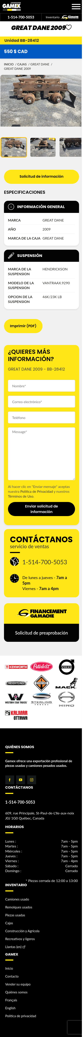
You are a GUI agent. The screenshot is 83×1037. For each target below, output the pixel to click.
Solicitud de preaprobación (41, 632)
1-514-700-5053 (21, 17)
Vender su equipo (18, 984)
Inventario (62, 17)
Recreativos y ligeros (20, 939)
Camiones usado (17, 899)
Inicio (9, 64)
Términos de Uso (20, 496)
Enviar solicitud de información (41, 509)
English (10, 1008)
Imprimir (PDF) (23, 325)
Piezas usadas (15, 915)
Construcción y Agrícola (22, 931)
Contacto (12, 976)
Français (11, 1000)
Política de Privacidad (36, 491)
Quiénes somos (16, 992)
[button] (13, 147)
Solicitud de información (41, 176)
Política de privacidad (20, 1016)
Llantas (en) (13, 947)
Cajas (22, 64)
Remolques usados (18, 907)
